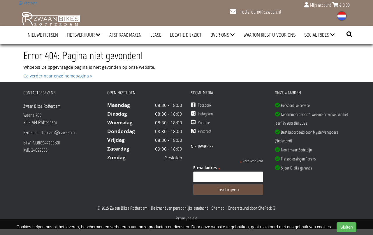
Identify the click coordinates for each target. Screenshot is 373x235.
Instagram (202, 113)
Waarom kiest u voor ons (269, 35)
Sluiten (346, 227)
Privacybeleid (186, 218)
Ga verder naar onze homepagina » (57, 76)
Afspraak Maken (125, 35)
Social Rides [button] (319, 35)
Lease (155, 35)
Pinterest (201, 131)
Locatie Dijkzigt (186, 35)
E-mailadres (206, 168)
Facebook (201, 105)
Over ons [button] (222, 35)
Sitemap (217, 208)
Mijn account (318, 5)
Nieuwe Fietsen (43, 35)
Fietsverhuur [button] (84, 35)
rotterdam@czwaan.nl (255, 12)
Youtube (200, 122)
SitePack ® (267, 208)
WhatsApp (28, 3)
